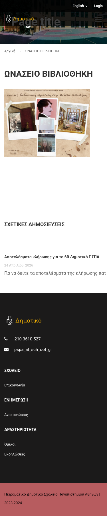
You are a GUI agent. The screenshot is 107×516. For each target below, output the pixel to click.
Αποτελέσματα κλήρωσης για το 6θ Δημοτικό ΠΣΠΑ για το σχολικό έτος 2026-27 (53, 257)
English (78, 6)
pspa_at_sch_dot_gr (33, 349)
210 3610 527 (27, 339)
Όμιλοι (10, 444)
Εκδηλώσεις (14, 454)
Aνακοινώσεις (16, 415)
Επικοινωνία (14, 385)
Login (98, 6)
